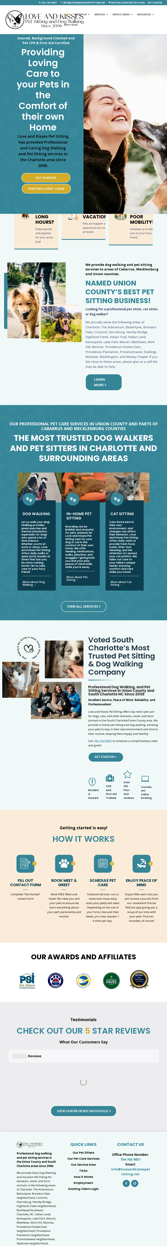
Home (67, 14)
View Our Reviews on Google (82, 1052)
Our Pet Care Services (83, 1099)
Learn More (99, 382)
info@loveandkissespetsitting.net (83, 2)
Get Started (155, 3)
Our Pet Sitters (83, 1093)
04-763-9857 (137, 1232)
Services (99, 14)
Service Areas (121, 14)
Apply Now (71, 25)
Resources (144, 14)
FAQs (83, 1112)
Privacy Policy (131, 1237)
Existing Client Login (46, 189)
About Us (81, 14)
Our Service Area (83, 1106)
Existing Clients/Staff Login (126, 2)
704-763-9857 (48, 2)
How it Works (83, 1118)
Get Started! (104, 757)
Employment (83, 1124)
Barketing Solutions (105, 1237)
